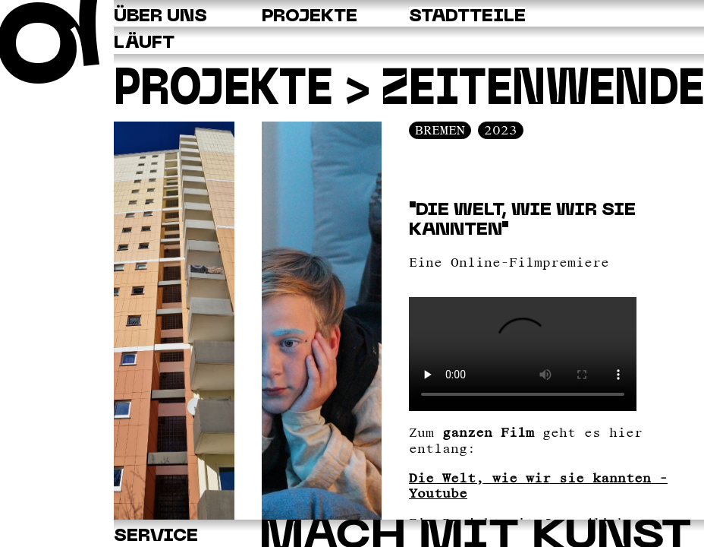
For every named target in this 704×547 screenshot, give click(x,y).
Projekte (223, 91)
